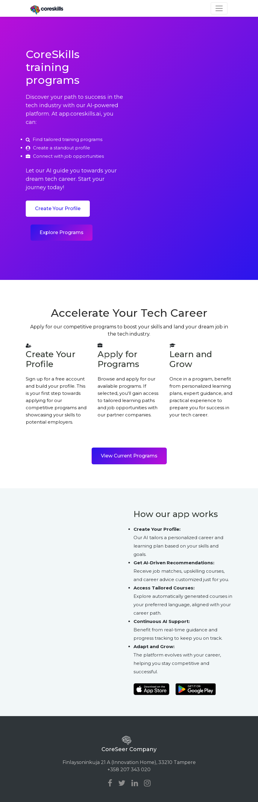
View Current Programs (129, 456)
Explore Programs (62, 232)
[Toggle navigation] (219, 8)
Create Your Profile (58, 208)
